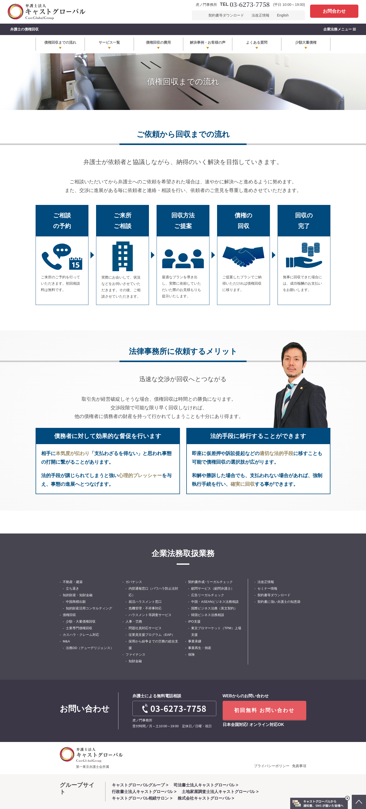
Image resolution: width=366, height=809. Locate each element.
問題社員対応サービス (145, 628)
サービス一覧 (109, 42)
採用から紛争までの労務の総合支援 (153, 644)
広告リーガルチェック (207, 595)
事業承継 (194, 641)
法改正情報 (260, 15)
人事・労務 (134, 621)
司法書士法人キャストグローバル (204, 785)
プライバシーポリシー (271, 766)
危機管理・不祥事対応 (145, 608)
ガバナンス (134, 582)
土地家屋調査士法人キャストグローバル (218, 791)
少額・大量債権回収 (81, 621)
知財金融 (135, 661)
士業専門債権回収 (79, 628)
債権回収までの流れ (60, 42)
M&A (66, 641)
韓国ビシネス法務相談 (207, 615)
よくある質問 (256, 42)
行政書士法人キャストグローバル (142, 791)
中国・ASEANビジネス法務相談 (215, 602)
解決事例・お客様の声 (207, 42)
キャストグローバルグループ (138, 785)
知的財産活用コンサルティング (89, 608)
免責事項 (299, 766)
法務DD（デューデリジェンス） (90, 648)
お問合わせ (334, 11)
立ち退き (72, 588)
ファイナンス (135, 654)
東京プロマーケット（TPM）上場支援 (216, 631)
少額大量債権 (305, 42)
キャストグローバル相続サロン (140, 798)
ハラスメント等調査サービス (150, 615)
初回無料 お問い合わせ (264, 710)
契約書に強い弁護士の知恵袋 (278, 602)
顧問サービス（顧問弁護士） (212, 588)
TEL (244, 4)
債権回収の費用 (158, 42)
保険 (191, 654)
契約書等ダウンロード (226, 15)
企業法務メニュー (339, 29)
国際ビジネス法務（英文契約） (214, 608)
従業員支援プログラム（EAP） (152, 635)
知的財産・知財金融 (78, 595)
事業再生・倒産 (199, 648)
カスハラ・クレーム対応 (81, 635)
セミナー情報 (267, 588)
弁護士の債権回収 (24, 29)
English (283, 15)
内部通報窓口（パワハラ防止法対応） (153, 592)
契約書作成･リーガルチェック (210, 582)
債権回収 (69, 615)
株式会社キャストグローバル (204, 798)
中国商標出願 (76, 602)
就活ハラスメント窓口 (145, 602)
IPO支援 (194, 621)
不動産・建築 (73, 582)
